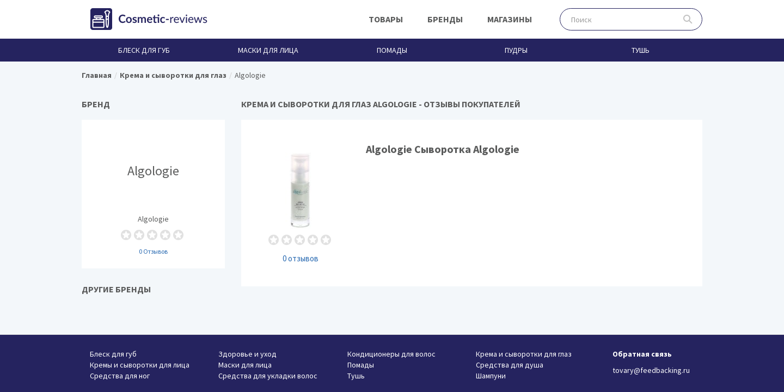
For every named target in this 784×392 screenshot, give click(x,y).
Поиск (687, 19)
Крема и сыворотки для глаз (524, 354)
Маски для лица (268, 50)
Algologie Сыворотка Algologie (472, 203)
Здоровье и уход (247, 354)
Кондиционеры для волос (391, 354)
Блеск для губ (144, 50)
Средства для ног (120, 376)
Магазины (509, 19)
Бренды (445, 19)
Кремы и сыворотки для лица (139, 365)
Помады (392, 50)
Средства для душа (509, 365)
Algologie (153, 194)
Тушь (641, 50)
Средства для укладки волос (267, 376)
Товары (386, 19)
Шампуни (491, 376)
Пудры (516, 50)
